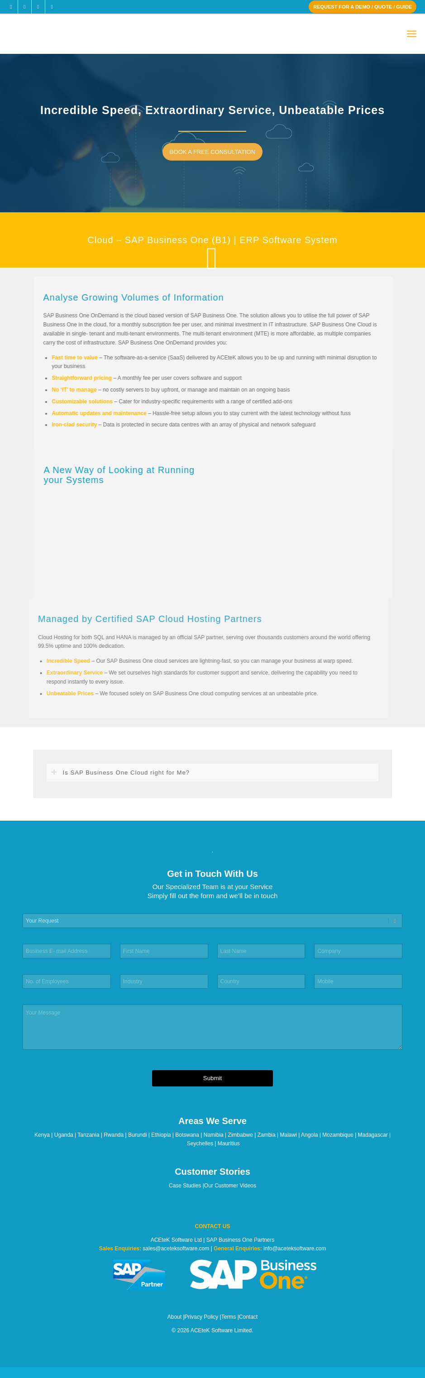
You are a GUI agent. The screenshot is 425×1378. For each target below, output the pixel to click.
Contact (248, 1317)
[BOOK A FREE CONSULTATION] (215, 152)
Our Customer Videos (230, 1185)
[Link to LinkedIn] (38, 7)
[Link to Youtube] (52, 7)
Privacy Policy (202, 1317)
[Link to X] (24, 7)
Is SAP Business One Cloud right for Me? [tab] (120, 772)
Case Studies (185, 1185)
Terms (228, 1317)
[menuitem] (411, 34)
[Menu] (411, 34)
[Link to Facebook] (11, 7)
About (174, 1317)
